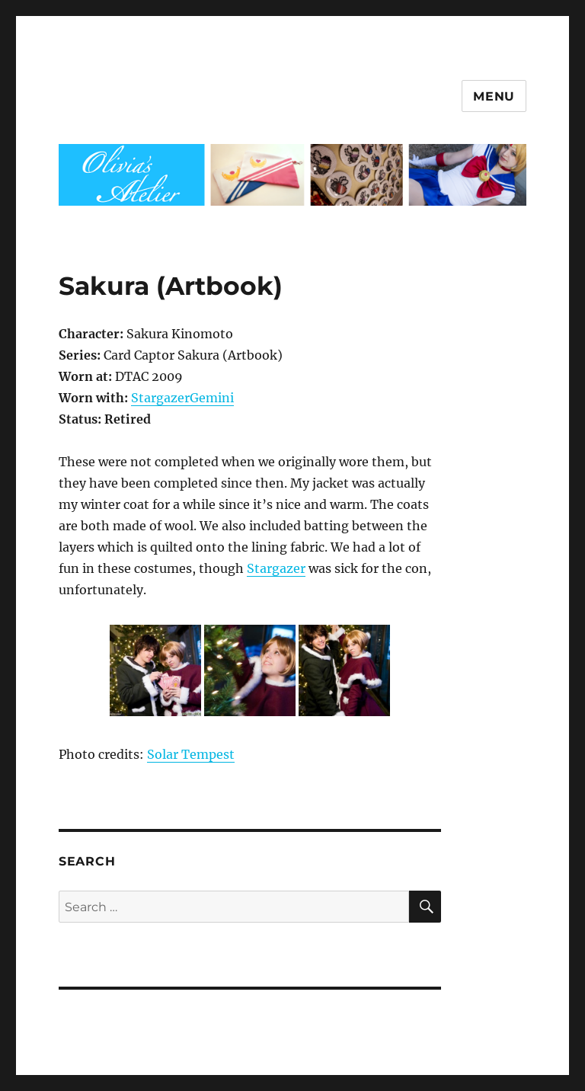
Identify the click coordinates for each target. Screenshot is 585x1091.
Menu (494, 96)
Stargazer (276, 568)
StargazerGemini (182, 397)
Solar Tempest (191, 754)
